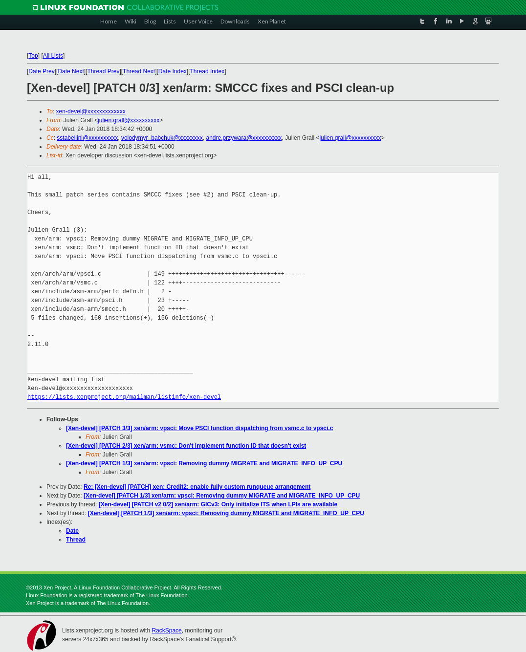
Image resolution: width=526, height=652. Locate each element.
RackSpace (166, 630)
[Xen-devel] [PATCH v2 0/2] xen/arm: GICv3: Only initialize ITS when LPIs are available (218, 504)
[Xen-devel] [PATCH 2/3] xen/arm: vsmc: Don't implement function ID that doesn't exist (186, 445)
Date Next (71, 71)
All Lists (53, 55)
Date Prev (41, 71)
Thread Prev (103, 71)
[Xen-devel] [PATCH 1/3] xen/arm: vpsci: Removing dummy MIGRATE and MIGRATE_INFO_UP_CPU (204, 463)
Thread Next (139, 71)
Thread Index (207, 71)
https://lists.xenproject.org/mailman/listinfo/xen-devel (124, 397)
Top (33, 55)
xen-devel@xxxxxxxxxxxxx (91, 111)
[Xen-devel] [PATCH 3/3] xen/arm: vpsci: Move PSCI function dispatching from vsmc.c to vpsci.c (199, 428)
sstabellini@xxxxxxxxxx (87, 137)
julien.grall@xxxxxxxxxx (128, 120)
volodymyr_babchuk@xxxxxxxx (162, 137)
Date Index (172, 71)
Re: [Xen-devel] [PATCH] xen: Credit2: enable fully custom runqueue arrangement (197, 486)
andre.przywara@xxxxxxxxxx (244, 137)
